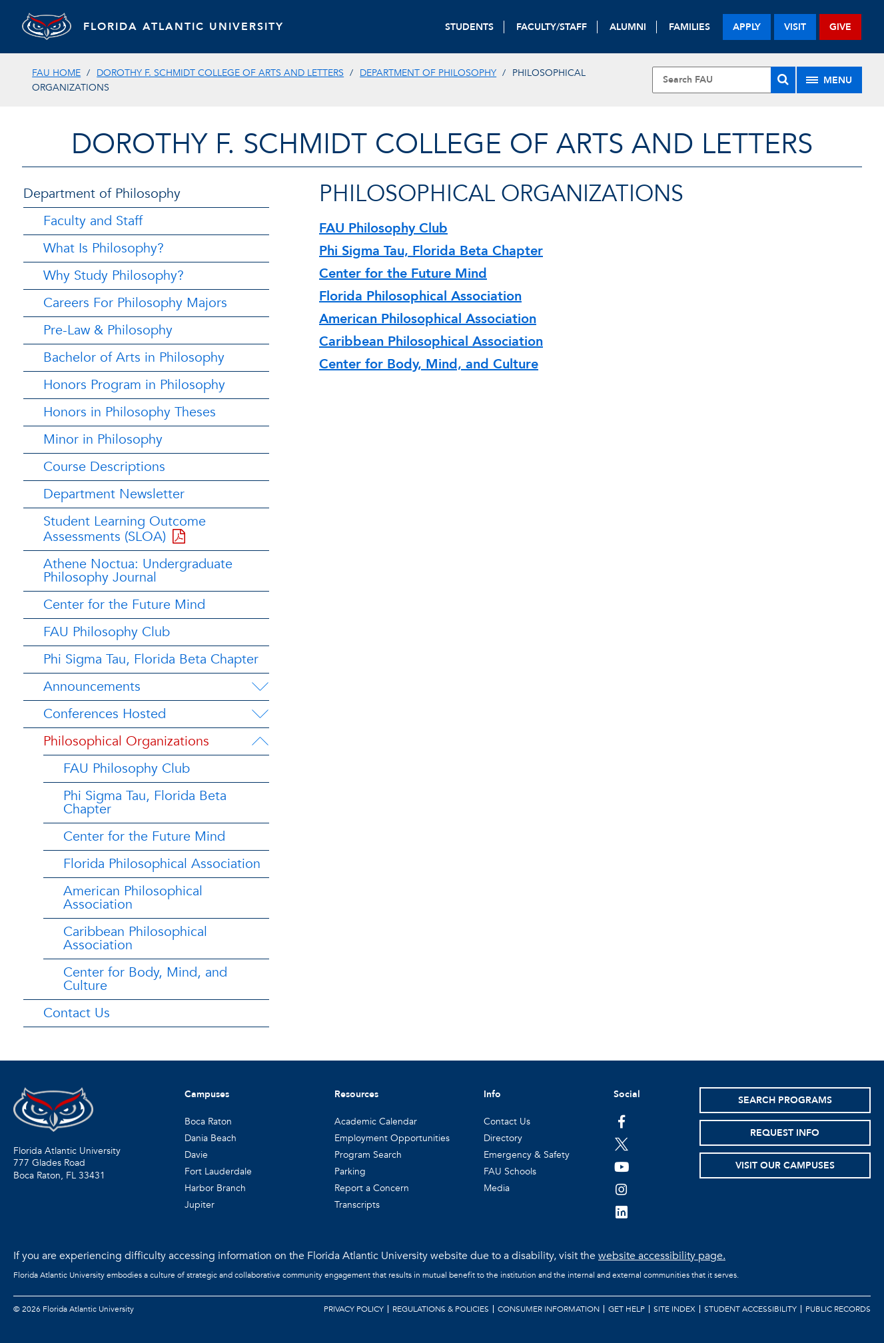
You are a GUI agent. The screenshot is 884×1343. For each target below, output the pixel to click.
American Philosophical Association (133, 897)
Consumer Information (549, 1309)
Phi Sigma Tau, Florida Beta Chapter (150, 659)
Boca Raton (208, 1121)
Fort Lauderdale (218, 1171)
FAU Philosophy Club (106, 632)
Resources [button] (356, 1094)
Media (497, 1188)
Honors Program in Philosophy (134, 385)
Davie (196, 1154)
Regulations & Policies (440, 1309)
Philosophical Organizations (126, 741)
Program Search (368, 1154)
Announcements (92, 686)
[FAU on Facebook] (622, 1121)
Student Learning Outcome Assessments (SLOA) (124, 529)
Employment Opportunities (392, 1138)
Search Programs (785, 1100)
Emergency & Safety (527, 1154)
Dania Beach (210, 1138)
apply (747, 27)
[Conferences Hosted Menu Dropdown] (259, 714)
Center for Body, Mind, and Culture (145, 979)
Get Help (626, 1309)
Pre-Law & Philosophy (108, 330)
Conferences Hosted (104, 714)
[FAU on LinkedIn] (622, 1211)
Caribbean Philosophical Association (135, 938)
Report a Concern (371, 1188)
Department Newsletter (114, 494)
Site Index (674, 1309)
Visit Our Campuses (785, 1165)
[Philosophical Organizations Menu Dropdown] (259, 741)
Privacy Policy (354, 1309)
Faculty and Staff (93, 221)
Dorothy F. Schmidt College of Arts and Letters (220, 73)
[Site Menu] (829, 80)
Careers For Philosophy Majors (135, 303)
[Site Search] (723, 80)
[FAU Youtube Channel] (622, 1166)
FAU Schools (510, 1171)
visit (795, 27)
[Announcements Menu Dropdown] (259, 686)
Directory (503, 1138)
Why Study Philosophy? (113, 275)
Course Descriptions (104, 467)
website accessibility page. (661, 1255)
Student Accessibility (750, 1309)
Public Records (838, 1309)
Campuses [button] (207, 1094)
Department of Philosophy (428, 73)
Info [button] (492, 1094)
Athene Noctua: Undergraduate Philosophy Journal (137, 570)
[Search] (783, 80)
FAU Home (56, 73)
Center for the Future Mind (124, 605)
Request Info (784, 1132)
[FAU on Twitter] (622, 1143)
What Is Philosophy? (103, 248)
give (840, 27)
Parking (350, 1171)
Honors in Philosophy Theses (129, 412)
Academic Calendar (375, 1121)
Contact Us (76, 1013)
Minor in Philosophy (103, 439)
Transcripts (357, 1204)
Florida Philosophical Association (161, 864)
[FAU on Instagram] (622, 1189)
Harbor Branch (215, 1188)
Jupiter (200, 1204)
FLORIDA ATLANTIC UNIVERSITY (189, 26)
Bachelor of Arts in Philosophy (133, 357)
